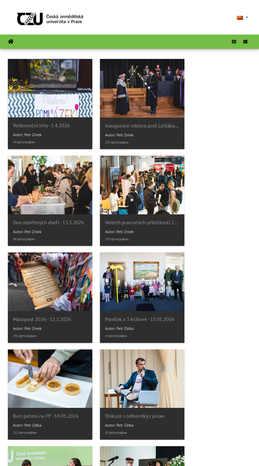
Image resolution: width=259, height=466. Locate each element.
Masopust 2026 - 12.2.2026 (126, 210)
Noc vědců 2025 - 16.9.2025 (210, 393)
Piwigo (140, 455)
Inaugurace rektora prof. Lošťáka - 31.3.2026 (144, 120)
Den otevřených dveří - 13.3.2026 (215, 120)
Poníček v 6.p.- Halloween (124, 393)
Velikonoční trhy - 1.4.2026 (41, 119)
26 (147, 435)
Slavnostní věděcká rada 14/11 (46, 393)
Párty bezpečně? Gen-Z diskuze (213, 301)
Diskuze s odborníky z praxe (126, 301)
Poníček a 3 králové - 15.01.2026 (215, 210)
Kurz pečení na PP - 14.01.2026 (46, 301)
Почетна (11, 41)
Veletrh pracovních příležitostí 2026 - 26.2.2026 (64, 210)
